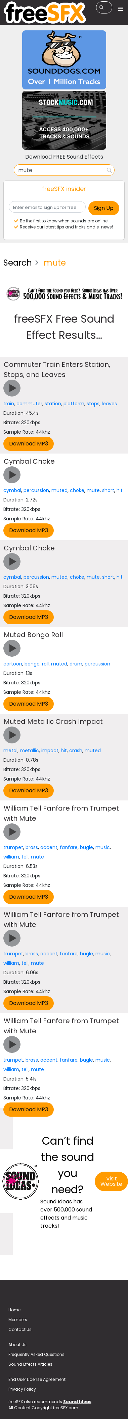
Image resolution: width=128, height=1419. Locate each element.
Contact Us (20, 1329)
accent (48, 847)
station (53, 403)
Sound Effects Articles (30, 1364)
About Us (17, 1344)
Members (17, 1319)
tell (25, 856)
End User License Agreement (37, 1379)
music (102, 847)
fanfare (69, 847)
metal (10, 750)
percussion (36, 490)
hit (120, 490)
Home (14, 1310)
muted (59, 490)
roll (45, 663)
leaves (109, 403)
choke (77, 490)
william (11, 856)
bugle (86, 847)
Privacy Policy (22, 1389)
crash (75, 750)
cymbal (12, 490)
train (8, 403)
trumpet (13, 847)
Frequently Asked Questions (36, 1354)
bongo (32, 663)
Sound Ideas (77, 1401)
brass (32, 847)
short (108, 490)
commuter (29, 403)
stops (93, 403)
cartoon (12, 663)
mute (93, 490)
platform (73, 403)
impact (49, 750)
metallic (29, 750)
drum (76, 663)
